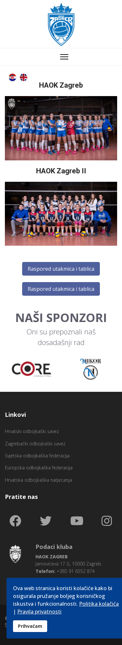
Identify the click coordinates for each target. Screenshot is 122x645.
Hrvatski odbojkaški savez (32, 431)
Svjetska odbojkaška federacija (37, 456)
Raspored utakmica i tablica (61, 268)
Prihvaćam (30, 626)
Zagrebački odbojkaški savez (35, 443)
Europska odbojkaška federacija (39, 468)
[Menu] (64, 57)
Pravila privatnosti (39, 611)
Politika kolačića (99, 603)
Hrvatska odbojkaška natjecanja (38, 480)
